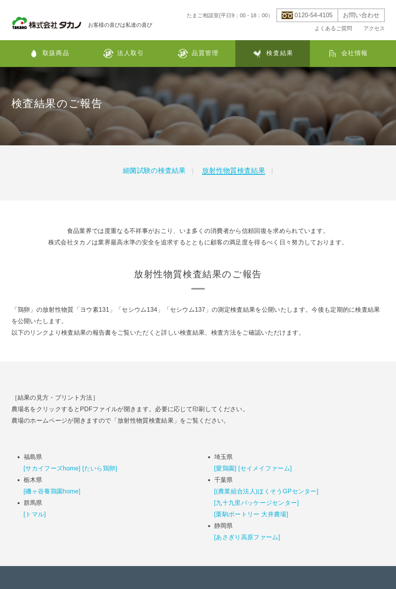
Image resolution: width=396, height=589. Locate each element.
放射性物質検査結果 (233, 170)
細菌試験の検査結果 (154, 170)
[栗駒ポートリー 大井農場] (251, 514)
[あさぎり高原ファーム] (247, 537)
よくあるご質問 (333, 28)
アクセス (374, 28)
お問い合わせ (361, 15)
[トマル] (35, 514)
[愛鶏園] (225, 468)
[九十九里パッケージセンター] (256, 503)
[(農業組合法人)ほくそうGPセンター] (266, 491)
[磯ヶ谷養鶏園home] (52, 491)
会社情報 (347, 53)
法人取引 (123, 53)
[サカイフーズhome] (52, 468)
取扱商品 (48, 53)
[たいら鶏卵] (99, 468)
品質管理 (197, 53)
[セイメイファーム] (265, 468)
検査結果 (272, 53)
